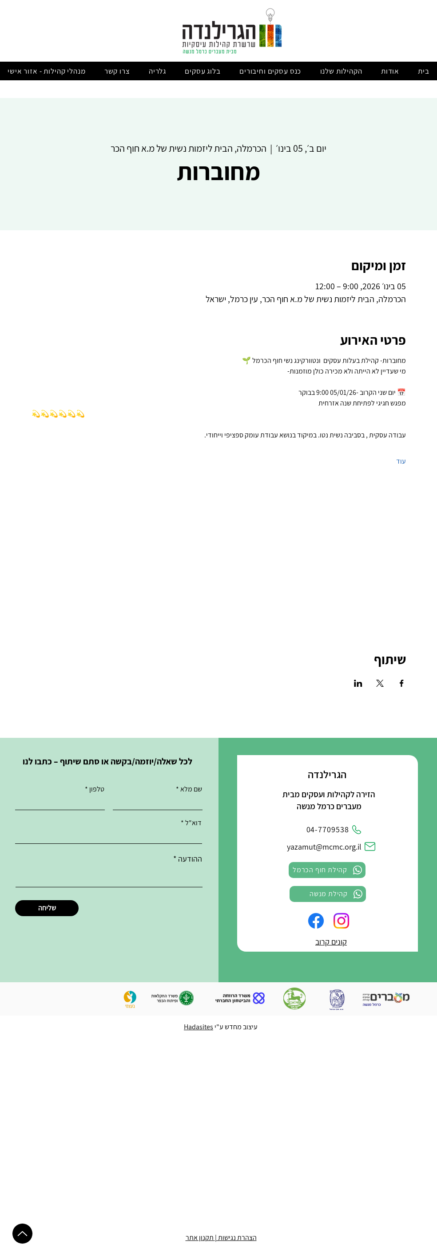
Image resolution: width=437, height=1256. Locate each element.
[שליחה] (47, 908)
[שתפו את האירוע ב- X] (380, 683)
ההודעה (190, 859)
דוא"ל (193, 823)
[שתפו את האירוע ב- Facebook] (401, 683)
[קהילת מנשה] (328, 894)
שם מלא (191, 789)
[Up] (22, 1233)
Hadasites (198, 1027)
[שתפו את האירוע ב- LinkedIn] (358, 683)
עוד (401, 461)
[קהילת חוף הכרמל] (327, 870)
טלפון (96, 789)
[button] (390, 71)
